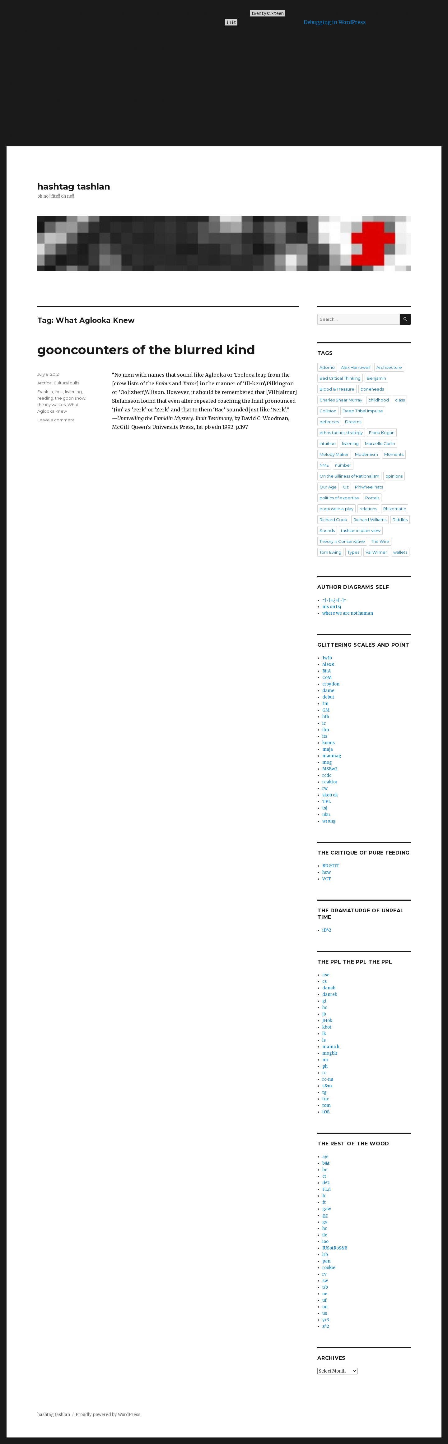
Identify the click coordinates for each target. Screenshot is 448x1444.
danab (328, 988)
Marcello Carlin (380, 443)
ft (324, 1202)
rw (325, 788)
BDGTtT (330, 866)
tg (324, 1092)
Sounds (327, 530)
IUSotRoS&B (334, 1248)
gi (324, 1001)
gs (324, 1222)
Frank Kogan (381, 432)
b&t (325, 1163)
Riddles (400, 519)
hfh (325, 716)
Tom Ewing (330, 552)
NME (324, 465)
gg (325, 1215)
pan (326, 1261)
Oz (346, 486)
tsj (324, 808)
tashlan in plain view (360, 530)
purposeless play (336, 508)
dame (328, 690)
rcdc (326, 775)
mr (325, 1059)
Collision (328, 410)
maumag (331, 756)
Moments (394, 454)
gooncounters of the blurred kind (146, 349)
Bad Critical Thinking (340, 378)
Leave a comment (55, 419)
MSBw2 (330, 769)
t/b (325, 1287)
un (325, 1306)
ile (324, 1235)
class (400, 399)
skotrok (330, 795)
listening (73, 391)
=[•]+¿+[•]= (334, 600)
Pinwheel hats (369, 486)
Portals (372, 497)
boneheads (372, 389)
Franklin (45, 391)
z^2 (325, 1326)
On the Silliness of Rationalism (349, 476)
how (326, 872)
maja (327, 749)
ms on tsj (331, 606)
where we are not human (347, 613)
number (343, 465)
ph (325, 1066)
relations (368, 508)
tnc (325, 1099)
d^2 (326, 1182)
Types (353, 552)
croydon (330, 684)
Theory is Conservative (342, 541)
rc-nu (327, 1079)
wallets (400, 552)
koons (328, 742)
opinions (394, 476)
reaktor (330, 782)
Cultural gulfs (66, 382)
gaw (326, 1209)
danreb (329, 994)
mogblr (330, 1053)
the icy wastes (51, 404)
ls (324, 1040)
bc (324, 1169)
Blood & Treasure (337, 389)
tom (326, 1105)
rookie (328, 1267)
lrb (325, 1254)
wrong (329, 821)
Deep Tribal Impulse (363, 410)
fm (325, 703)
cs (324, 981)
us (324, 1313)
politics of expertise (339, 497)
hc (324, 1007)
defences (329, 421)
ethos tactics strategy (341, 432)
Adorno (327, 367)
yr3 (325, 1320)
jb (324, 1014)
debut (328, 697)
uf (324, 1300)
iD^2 (326, 930)
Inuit (59, 391)
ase (325, 975)
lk (324, 1033)
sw (325, 1280)
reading (45, 398)
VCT (326, 879)
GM (325, 710)
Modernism (366, 454)
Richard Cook (333, 519)
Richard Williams (369, 519)
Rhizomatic (394, 508)
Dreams (353, 421)
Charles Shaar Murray (341, 399)
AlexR (328, 664)
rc (324, 1072)
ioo (325, 1241)
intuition (328, 443)
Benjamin (376, 378)
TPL (326, 801)
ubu (326, 814)
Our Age (328, 486)
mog (327, 762)
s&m (327, 1086)
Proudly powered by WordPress (108, 1414)
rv (324, 1274)
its (324, 736)
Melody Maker (334, 454)
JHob (327, 1020)
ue (324, 1293)
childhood (378, 399)
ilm (325, 729)
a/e (325, 1156)
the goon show (70, 398)
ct (324, 1176)
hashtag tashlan (73, 186)
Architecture (389, 367)
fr (324, 1196)
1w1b (327, 658)
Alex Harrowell (355, 367)
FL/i (326, 1189)
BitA (326, 671)
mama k (330, 1046)
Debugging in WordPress (335, 22)
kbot (326, 1027)
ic (324, 723)
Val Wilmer (376, 552)
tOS (325, 1112)
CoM (327, 677)
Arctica (44, 382)
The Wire (380, 541)
